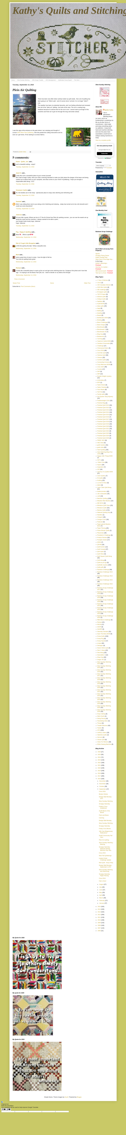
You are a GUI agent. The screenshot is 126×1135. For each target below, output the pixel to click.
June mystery (101, 475)
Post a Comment (19, 279)
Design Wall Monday (105, 820)
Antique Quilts (101, 299)
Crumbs (99, 369)
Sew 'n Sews (101, 650)
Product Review (102, 537)
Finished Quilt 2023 (103, 433)
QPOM (99, 544)
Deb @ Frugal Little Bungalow (26, 243)
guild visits (100, 447)
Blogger (79, 1097)
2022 (99, 762)
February (102, 900)
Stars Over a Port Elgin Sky (104, 259)
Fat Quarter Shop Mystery (105, 396)
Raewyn (18, 268)
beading (99, 313)
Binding (99, 320)
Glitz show (100, 442)
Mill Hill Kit (100, 503)
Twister (99, 728)
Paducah (100, 522)
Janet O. (18, 173)
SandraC (19, 201)
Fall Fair (99, 392)
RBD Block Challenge (103, 620)
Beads (99, 315)
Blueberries (100, 336)
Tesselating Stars (102, 721)
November (102, 783)
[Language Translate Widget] (103, 165)
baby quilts (100, 306)
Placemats (100, 533)
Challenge (100, 346)
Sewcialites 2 (101, 655)
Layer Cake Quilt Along (104, 487)
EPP (98, 382)
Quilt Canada (101, 549)
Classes (99, 357)
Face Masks (101, 389)
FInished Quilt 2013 (103, 410)
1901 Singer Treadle (37, 80)
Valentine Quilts (102, 735)
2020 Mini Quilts (102, 287)
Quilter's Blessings (101, 263)
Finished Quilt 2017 (103, 419)
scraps (99, 643)
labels (99, 485)
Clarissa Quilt (101, 355)
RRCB (99, 624)
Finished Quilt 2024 (103, 435)
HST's (99, 460)
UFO (98, 730)
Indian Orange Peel (101, 257)
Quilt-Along (100, 560)
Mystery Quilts (101, 510)
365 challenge (101, 289)
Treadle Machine (102, 725)
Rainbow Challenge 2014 (105, 576)
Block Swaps (101, 325)
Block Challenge (102, 322)
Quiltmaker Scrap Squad (65, 80)
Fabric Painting (101, 387)
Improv (99, 464)
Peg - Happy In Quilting (23, 232)
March (101, 898)
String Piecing (101, 718)
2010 (99, 920)
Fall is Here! (102, 881)
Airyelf (66, 1097)
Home (13, 80)
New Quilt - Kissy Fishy (106, 862)
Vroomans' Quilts (21, 190)
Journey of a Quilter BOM (105, 472)
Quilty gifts (100, 567)
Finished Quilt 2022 (103, 431)
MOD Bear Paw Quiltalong (25, 132)
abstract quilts (101, 296)
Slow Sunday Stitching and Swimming (106, 870)
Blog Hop (100, 334)
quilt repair (100, 551)
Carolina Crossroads (103, 343)
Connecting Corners (103, 362)
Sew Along (100, 652)
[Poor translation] (8, 1109)
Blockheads (100, 327)
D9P (98, 374)
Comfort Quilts (101, 360)
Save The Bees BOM (103, 634)
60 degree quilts (102, 292)
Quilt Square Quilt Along (104, 556)
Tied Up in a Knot (101, 273)
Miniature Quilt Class (103, 505)
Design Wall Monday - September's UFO (105, 866)
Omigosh (100, 517)
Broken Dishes (103, 794)
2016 (99, 778)
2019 (99, 770)
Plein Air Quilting (104, 840)
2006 (99, 930)
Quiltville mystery (102, 565)
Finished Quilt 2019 (103, 424)
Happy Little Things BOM (104, 456)
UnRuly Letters (101, 732)
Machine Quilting (102, 498)
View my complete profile (103, 140)
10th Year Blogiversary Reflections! (106, 832)
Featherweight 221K (103, 400)
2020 (99, 768)
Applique (100, 301)
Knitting (99, 480)
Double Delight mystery (104, 376)
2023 (99, 760)
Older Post (87, 283)
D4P (98, 371)
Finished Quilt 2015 (103, 414)
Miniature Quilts (102, 508)
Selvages (100, 645)
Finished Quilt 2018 (103, 421)
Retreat (99, 622)
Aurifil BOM (100, 303)
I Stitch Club (101, 462)
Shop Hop (100, 657)
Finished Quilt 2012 (103, 405)
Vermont (99, 737)
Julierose (19, 215)
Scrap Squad (101, 641)
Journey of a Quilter (102, 267)
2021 (99, 765)
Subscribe (104, 153)
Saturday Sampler (102, 631)
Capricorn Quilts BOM (104, 341)
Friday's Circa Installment (103, 807)
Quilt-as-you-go (102, 562)
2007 (99, 928)
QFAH (99, 542)
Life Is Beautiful (102, 493)
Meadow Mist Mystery (103, 500)
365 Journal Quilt (101, 271)
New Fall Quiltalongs (105, 855)
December (102, 781)
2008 (99, 925)
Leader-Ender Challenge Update (105, 859)
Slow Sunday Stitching (23, 80)
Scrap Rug (100, 638)
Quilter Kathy (109, 110)
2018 (99, 773)
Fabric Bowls (101, 385)
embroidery (100, 380)
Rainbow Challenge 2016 (105, 584)
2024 (99, 757)
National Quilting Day (103, 512)
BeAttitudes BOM (102, 317)
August (101, 884)
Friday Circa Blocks (105, 828)
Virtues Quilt (101, 739)
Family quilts (101, 394)
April (100, 895)
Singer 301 (100, 659)
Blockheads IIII (101, 331)
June (101, 890)
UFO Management (51, 80)
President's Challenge (104, 535)
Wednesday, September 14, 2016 (26, 237)
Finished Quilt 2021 (103, 428)
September (102, 789)
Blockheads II (101, 329)
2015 (99, 906)
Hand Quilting (101, 449)
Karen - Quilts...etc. (22, 161)
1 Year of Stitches (102, 280)
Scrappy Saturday (104, 804)
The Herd (76, 80)
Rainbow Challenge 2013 (105, 572)
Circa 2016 (100, 350)
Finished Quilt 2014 (103, 412)
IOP (98, 469)
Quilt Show (100, 554)
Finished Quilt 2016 (103, 417)
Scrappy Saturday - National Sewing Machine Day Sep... (105, 848)
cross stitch (100, 367)
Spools (98, 253)
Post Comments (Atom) (28, 286)
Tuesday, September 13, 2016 (25, 167)
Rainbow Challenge (103, 569)
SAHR (99, 627)
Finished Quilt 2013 (103, 407)
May (100, 892)
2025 (99, 754)
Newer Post (16, 283)
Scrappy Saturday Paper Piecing (104, 874)
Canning (99, 339)
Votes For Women (102, 742)
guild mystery (101, 445)
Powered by (104, 158)
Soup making (101, 714)
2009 (99, 922)
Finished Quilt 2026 (103, 438)
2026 (99, 752)
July (100, 887)
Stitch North (100, 716)
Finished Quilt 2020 (103, 426)
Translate (107, 167)
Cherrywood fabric (102, 348)
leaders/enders (101, 491)
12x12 (99, 282)
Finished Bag (101, 403)
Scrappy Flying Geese (102, 255)
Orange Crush (101, 519)
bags (98, 308)
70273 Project (101, 294)
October (102, 786)
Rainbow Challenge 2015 (105, 580)
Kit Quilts (100, 478)
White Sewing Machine (104, 744)
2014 (99, 909)
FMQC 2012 (101, 440)
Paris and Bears (104, 815)
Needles (99, 515)
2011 (99, 917)
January (102, 903)
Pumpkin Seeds (102, 540)
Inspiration (100, 467)
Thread (99, 723)
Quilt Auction (101, 547)
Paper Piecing (101, 528)
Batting (99, 310)
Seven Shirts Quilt (102, 648)
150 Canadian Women (104, 285)
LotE (98, 496)
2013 (99, 912)
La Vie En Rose (102, 483)
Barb (17, 254)
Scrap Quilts (101, 636)
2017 (99, 776)
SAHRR (99, 629)
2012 (99, 914)
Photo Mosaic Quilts (103, 530)
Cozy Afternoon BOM (103, 364)
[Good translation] (3, 1109)
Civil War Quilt (101, 353)
